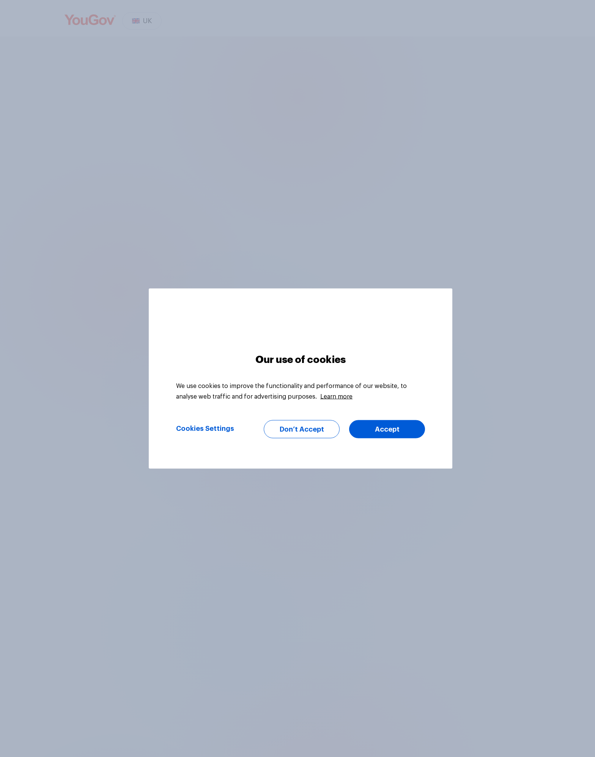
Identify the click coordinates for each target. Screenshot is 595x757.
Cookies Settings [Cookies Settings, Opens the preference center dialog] (205, 428)
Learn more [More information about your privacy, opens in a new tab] (336, 397)
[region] (300, 379)
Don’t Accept (302, 429)
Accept (387, 429)
